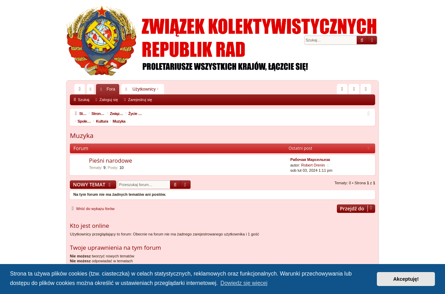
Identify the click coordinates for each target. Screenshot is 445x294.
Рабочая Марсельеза (310, 152)
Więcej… (81, 90)
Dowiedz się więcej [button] (243, 283)
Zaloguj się (108, 100)
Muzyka (82, 127)
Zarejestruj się (140, 100)
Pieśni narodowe (110, 153)
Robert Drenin (313, 157)
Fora (110, 89)
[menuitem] (342, 89)
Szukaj (83, 100)
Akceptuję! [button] (406, 279)
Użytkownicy (144, 89)
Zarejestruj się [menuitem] (367, 90)
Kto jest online (89, 218)
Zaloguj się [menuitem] (355, 90)
